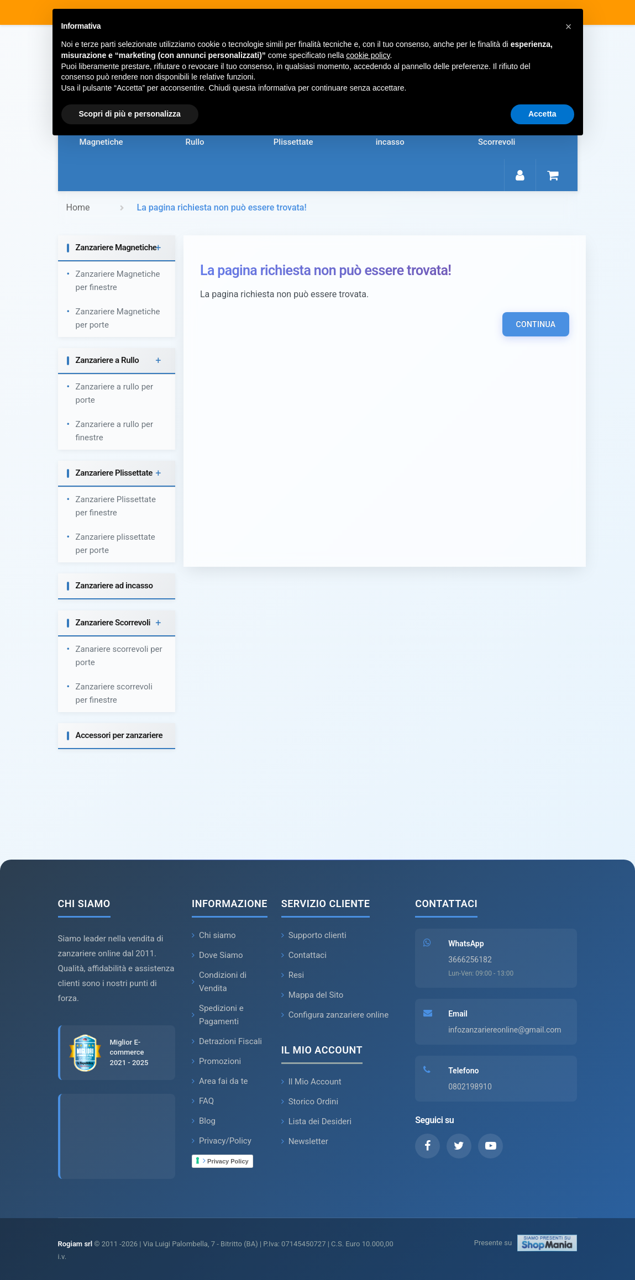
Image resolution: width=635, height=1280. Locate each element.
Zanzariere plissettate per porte (115, 543)
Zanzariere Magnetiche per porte (118, 318)
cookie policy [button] (368, 55)
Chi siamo (214, 935)
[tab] (117, 248)
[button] (569, 26)
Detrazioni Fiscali (227, 1041)
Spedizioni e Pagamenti (218, 1014)
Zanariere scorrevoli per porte (119, 655)
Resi (293, 975)
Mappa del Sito (312, 995)
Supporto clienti (314, 935)
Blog (204, 1121)
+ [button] (158, 248)
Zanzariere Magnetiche (116, 247)
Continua (535, 324)
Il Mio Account (311, 1082)
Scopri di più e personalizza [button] (130, 113)
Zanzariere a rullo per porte (115, 393)
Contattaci (304, 955)
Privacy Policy (226, 1161)
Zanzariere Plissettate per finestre (116, 506)
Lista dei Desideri (316, 1121)
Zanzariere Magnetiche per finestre (118, 280)
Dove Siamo (217, 955)
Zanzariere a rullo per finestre (115, 431)
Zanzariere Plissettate (114, 473)
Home (78, 207)
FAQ (203, 1101)
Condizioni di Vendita (219, 981)
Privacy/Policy (221, 1141)
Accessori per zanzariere (119, 735)
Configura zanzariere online (335, 1015)
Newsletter (304, 1141)
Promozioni (216, 1061)
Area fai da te (220, 1081)
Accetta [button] (542, 113)
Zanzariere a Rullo (107, 360)
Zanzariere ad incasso (114, 586)
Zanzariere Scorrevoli (113, 623)
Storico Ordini (309, 1102)
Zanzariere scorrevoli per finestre (114, 693)
